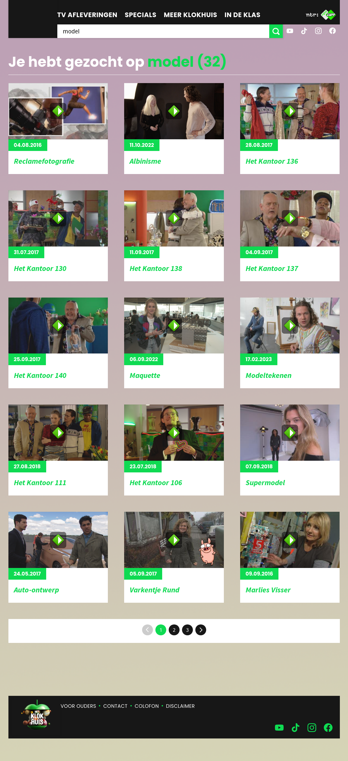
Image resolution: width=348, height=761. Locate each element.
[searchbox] (163, 31)
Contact (115, 706)
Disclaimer (180, 706)
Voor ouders (78, 706)
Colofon (147, 706)
